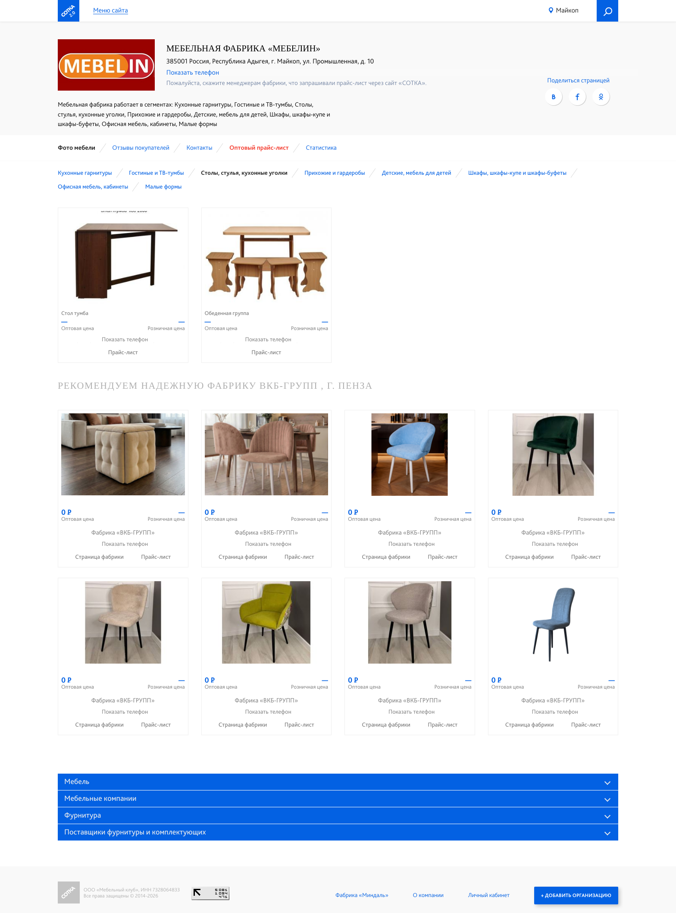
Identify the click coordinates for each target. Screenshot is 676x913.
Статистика (321, 147)
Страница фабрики (100, 557)
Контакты (199, 147)
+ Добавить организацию (576, 895)
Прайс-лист (123, 352)
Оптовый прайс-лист (259, 147)
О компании (428, 895)
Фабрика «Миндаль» (361, 895)
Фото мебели (76, 147)
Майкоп (567, 10)
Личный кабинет (489, 895)
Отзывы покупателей (140, 147)
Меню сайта (110, 10)
